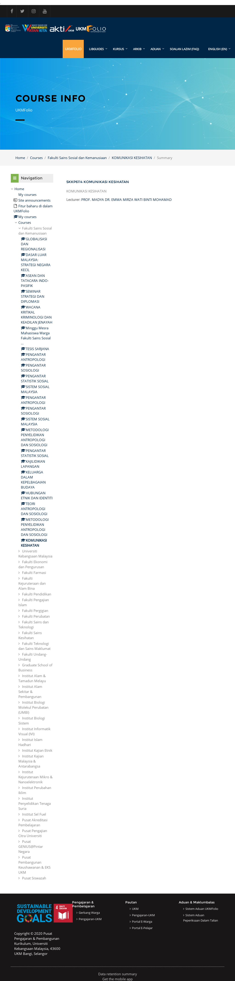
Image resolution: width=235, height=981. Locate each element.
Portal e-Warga (142, 921)
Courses (36, 157)
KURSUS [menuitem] (118, 49)
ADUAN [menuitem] (156, 49)
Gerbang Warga (89, 913)
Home (20, 157)
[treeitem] (32, 533)
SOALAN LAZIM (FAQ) (184, 49)
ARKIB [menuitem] (137, 49)
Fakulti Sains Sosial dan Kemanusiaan (77, 157)
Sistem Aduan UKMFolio (201, 909)
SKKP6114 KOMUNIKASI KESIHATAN (97, 182)
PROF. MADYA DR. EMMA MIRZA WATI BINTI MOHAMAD (126, 199)
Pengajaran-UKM (90, 919)
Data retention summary (117, 974)
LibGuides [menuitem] (96, 49)
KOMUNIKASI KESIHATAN (132, 157)
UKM (135, 909)
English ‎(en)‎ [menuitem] (217, 49)
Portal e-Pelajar (142, 928)
